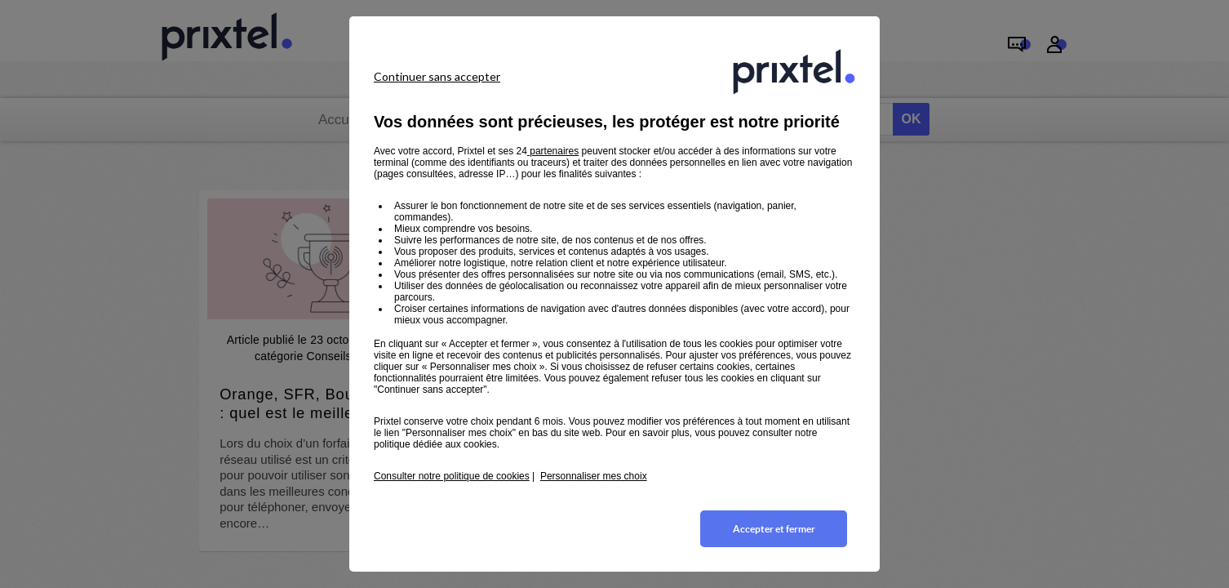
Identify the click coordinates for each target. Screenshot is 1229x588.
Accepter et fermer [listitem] (774, 528)
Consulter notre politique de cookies (452, 476)
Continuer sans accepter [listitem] (437, 76)
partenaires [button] (553, 151)
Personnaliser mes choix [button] (593, 476)
